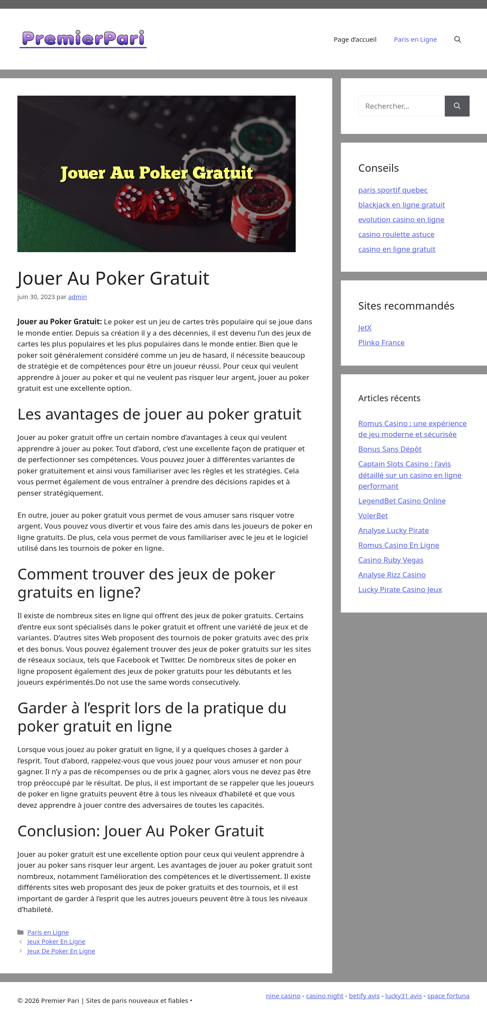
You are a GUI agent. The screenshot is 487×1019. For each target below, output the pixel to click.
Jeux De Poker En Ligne (61, 951)
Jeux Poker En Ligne (56, 941)
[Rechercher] (457, 106)
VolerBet (373, 515)
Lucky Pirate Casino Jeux (400, 589)
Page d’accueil (355, 39)
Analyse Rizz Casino (392, 574)
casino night (325, 995)
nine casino (283, 995)
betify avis (364, 995)
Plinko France (381, 342)
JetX (364, 328)
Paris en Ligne (415, 39)
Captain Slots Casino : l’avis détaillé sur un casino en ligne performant (410, 475)
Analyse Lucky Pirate (393, 530)
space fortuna (448, 995)
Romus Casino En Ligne (398, 545)
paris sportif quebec (392, 190)
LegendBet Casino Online (402, 501)
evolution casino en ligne (401, 219)
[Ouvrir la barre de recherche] (458, 39)
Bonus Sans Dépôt (390, 449)
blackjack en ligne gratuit (401, 205)
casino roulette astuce (396, 234)
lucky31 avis (403, 995)
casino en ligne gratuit (397, 249)
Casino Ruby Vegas (391, 560)
